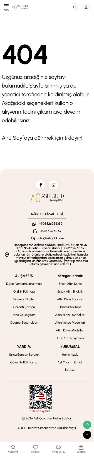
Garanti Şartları (24, 307)
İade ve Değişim (24, 315)
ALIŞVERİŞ (24, 276)
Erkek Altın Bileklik (70, 291)
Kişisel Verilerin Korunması (24, 284)
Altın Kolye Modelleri (70, 330)
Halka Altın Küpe (70, 307)
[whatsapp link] (87, 425)
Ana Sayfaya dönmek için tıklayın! (42, 137)
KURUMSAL (70, 346)
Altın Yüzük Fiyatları (70, 338)
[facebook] (40, 184)
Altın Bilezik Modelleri (70, 315)
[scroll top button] (87, 435)
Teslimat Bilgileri (24, 299)
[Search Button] (75, 7)
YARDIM (24, 346)
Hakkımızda (70, 355)
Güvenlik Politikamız (24, 362)
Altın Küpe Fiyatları (70, 299)
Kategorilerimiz (70, 276)
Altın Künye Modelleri (70, 323)
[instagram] (53, 184)
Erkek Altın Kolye (70, 284)
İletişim (70, 370)
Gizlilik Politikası (24, 291)
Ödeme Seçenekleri (24, 323)
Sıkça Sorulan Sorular (24, 355)
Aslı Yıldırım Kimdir (70, 362)
